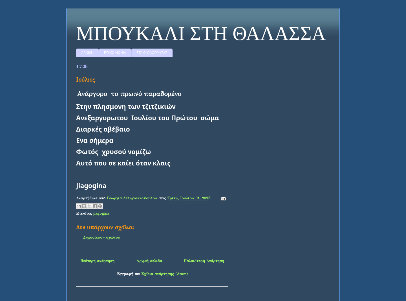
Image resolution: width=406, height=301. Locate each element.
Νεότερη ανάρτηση (97, 261)
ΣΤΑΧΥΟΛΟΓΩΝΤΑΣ (151, 53)
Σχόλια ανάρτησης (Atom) (164, 274)
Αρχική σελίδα (149, 261)
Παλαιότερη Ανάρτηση (204, 261)
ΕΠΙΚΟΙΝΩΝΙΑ (115, 53)
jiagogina (101, 213)
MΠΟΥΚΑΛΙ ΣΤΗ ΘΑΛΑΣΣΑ (201, 33)
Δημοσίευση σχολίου (101, 237)
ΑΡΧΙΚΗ (87, 53)
